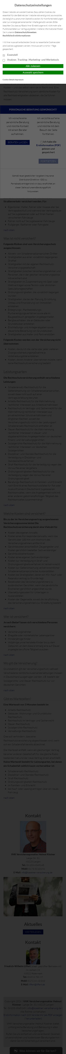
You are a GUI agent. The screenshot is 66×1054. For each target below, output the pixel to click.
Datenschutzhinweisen (25, 32)
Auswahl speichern (33, 72)
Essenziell (10, 55)
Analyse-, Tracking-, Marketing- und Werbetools (31, 59)
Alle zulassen (33, 66)
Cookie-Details (9, 79)
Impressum (19, 79)
